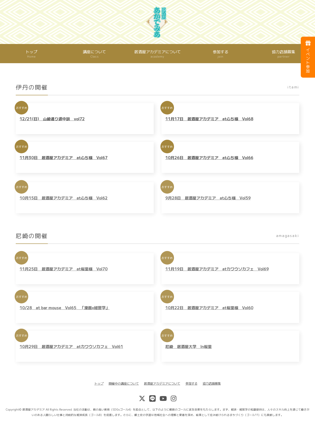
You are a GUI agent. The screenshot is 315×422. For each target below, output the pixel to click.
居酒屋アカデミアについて (157, 54)
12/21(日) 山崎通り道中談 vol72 (52, 121)
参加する (220, 54)
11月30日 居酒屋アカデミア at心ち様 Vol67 (64, 160)
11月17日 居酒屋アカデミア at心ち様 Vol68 (209, 121)
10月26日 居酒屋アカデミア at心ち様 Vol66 (209, 160)
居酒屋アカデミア (33, 409)
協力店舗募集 (212, 383)
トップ (31, 54)
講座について (94, 54)
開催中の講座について (124, 383)
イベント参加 (308, 56)
